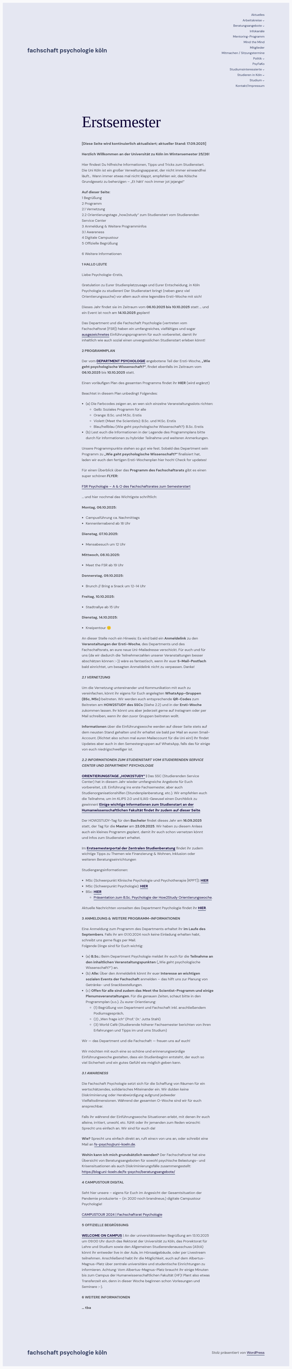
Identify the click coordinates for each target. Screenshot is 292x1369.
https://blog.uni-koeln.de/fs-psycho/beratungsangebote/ (128, 1171)
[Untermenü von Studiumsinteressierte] (264, 70)
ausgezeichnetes (95, 334)
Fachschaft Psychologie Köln (67, 50)
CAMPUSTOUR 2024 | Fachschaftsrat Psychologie (122, 1214)
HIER (98, 891)
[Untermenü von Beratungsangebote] (264, 26)
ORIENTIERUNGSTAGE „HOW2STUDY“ (113, 776)
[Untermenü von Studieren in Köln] (264, 75)
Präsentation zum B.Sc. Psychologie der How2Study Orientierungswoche (153, 897)
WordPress (256, 1352)
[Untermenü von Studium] (264, 80)
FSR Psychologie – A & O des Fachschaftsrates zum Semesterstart (136, 486)
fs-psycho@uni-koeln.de (114, 1144)
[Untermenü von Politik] (264, 59)
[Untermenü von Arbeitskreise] (264, 21)
